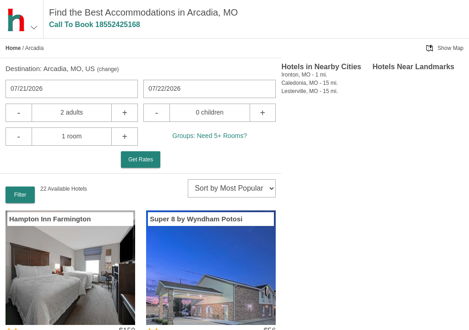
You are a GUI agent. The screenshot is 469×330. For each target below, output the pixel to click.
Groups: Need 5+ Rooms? (209, 135)
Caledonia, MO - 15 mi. (309, 83)
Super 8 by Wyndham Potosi (196, 219)
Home (13, 48)
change (108, 69)
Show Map (450, 48)
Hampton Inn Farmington (50, 219)
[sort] (232, 188)
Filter (20, 195)
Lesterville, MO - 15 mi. (309, 91)
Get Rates (140, 159)
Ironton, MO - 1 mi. (304, 75)
